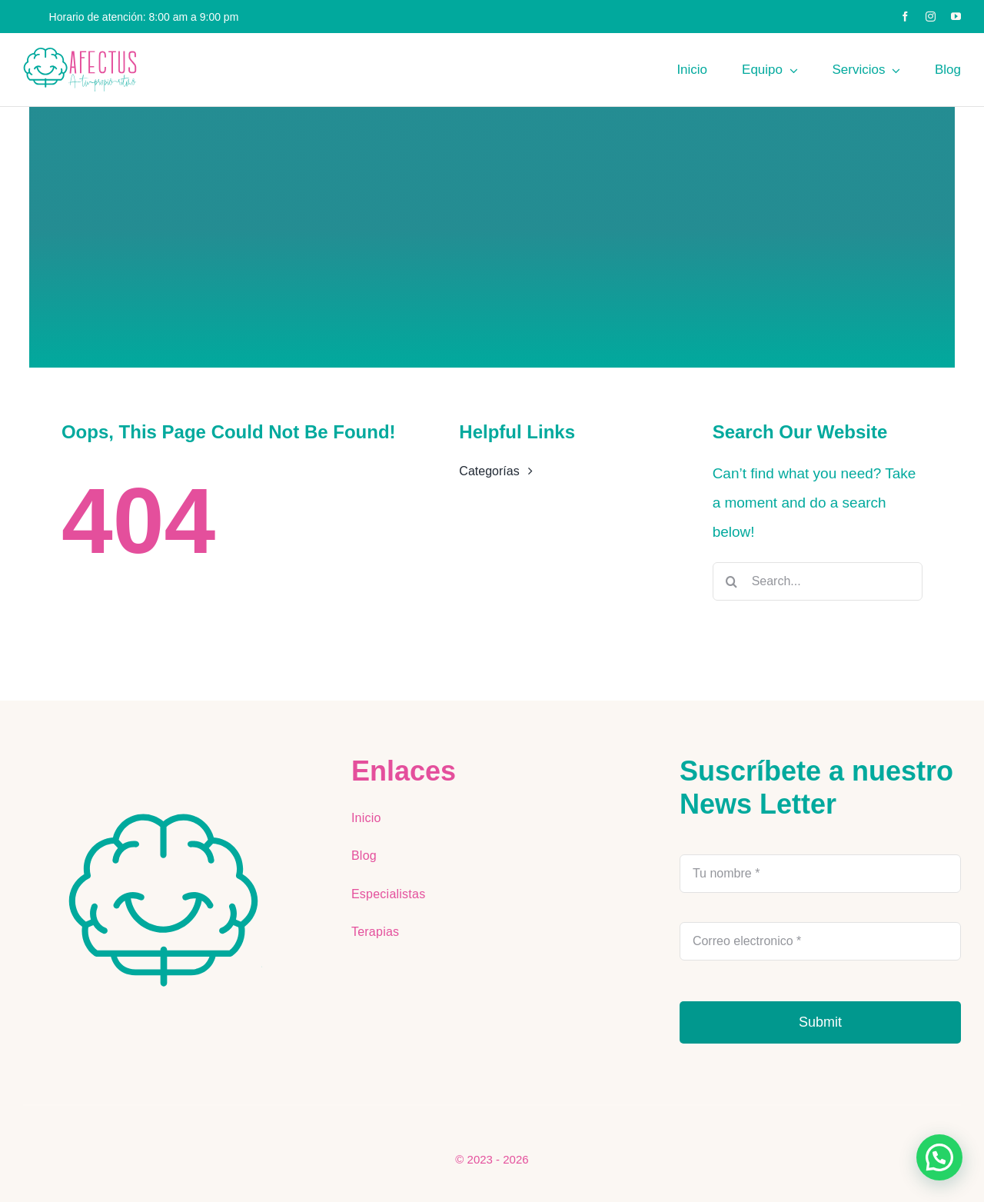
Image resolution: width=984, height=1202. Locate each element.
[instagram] (931, 17)
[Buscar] (732, 581)
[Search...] (817, 581)
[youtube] (956, 17)
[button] (939, 1157)
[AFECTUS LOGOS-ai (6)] (163, 816)
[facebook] (905, 17)
